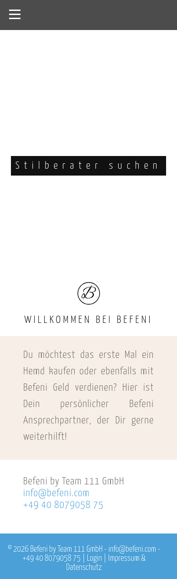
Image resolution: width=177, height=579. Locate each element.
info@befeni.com (56, 493)
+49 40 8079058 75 (63, 505)
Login (94, 558)
